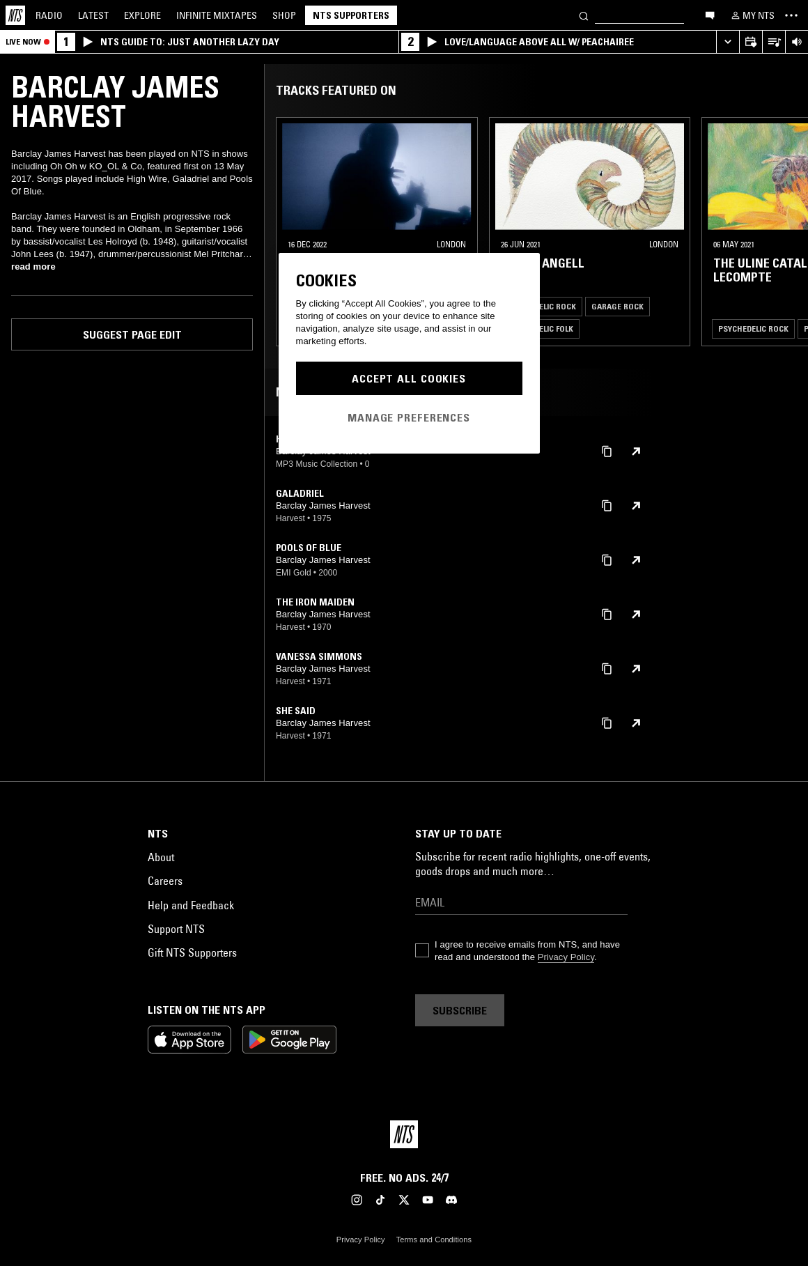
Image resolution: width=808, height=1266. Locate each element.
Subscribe (460, 1010)
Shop (284, 15)
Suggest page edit (132, 334)
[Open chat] (709, 15)
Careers (165, 881)
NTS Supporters (351, 15)
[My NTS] (751, 15)
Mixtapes (216, 15)
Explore (142, 15)
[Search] (584, 15)
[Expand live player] (727, 42)
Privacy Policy (566, 957)
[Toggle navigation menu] (791, 15)
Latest (93, 15)
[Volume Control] (796, 42)
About (161, 857)
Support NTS (176, 929)
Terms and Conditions (434, 1239)
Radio (49, 15)
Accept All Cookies (409, 378)
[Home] (15, 15)
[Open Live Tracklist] (773, 42)
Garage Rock (617, 306)
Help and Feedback (191, 905)
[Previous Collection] (781, 232)
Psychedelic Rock (541, 306)
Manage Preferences (409, 417)
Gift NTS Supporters (192, 952)
